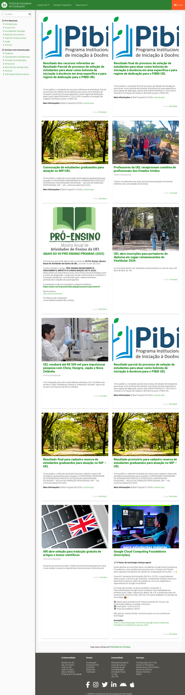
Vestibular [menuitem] (90, 672)
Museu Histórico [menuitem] (143, 672)
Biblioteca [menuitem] (90, 669)
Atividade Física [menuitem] (118, 672)
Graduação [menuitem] (91, 662)
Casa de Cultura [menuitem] (118, 665)
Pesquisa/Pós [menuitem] (92, 665)
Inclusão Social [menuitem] (118, 667)
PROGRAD (102, 112)
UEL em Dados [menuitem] (67, 665)
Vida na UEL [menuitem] (66, 667)
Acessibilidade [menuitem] (117, 669)
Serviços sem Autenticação (16, 50)
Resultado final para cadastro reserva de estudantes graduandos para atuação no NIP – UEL (74, 463)
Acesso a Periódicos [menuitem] (145, 665)
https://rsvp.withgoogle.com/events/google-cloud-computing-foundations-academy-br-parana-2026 (141, 624)
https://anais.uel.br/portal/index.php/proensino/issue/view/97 (71, 287)
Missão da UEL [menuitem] (68, 662)
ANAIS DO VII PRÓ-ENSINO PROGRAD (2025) (73, 253)
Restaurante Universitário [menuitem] (147, 667)
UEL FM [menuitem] (114, 676)
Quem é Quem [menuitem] (67, 669)
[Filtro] (17, 14)
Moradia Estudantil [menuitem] (119, 662)
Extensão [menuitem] (90, 667)
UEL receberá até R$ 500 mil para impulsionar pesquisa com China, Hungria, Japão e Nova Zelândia (74, 368)
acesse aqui (88, 103)
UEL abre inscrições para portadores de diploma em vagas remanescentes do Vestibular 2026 (141, 257)
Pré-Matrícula (9, 21)
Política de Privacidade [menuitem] (71, 674)
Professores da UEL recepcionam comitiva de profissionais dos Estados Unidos (145, 169)
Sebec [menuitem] (138, 674)
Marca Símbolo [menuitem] (68, 672)
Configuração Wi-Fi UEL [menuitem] (146, 662)
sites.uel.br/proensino (52, 293)
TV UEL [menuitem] (114, 674)
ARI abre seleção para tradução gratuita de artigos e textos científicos (72, 553)
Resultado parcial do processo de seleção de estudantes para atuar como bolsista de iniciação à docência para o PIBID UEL (144, 368)
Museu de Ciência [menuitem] (144, 669)
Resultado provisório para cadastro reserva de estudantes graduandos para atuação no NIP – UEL (145, 463)
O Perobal (173, 193)
